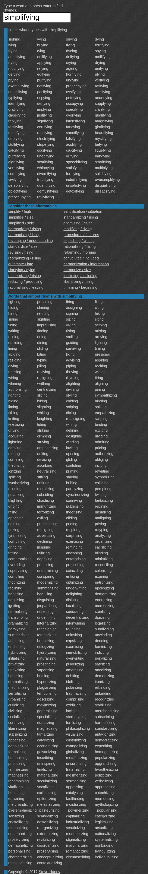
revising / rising (20, 252)
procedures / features (81, 235)
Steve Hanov (49, 872)
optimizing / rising (78, 223)
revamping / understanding (30, 241)
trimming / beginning (80, 287)
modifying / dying (78, 229)
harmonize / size (77, 270)
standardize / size (23, 246)
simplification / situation (83, 211)
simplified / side (21, 223)
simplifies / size (20, 217)
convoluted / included (81, 258)
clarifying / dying (21, 270)
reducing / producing (25, 281)
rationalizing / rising (80, 246)
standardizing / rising (81, 217)
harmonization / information (86, 264)
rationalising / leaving (25, 287)
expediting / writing (79, 241)
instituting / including (80, 276)
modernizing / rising (24, 276)
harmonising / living (24, 235)
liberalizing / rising (78, 281)
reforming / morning (80, 252)
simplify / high (19, 211)
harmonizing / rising (24, 229)
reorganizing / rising (24, 258)
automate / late (20, 264)
